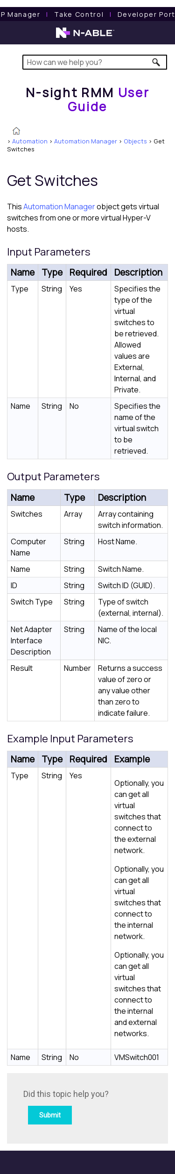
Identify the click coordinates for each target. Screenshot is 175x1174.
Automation (30, 141)
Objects (135, 141)
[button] (156, 62)
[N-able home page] (85, 37)
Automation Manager (85, 141)
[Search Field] (95, 62)
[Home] (88, 99)
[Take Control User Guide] (79, 14)
